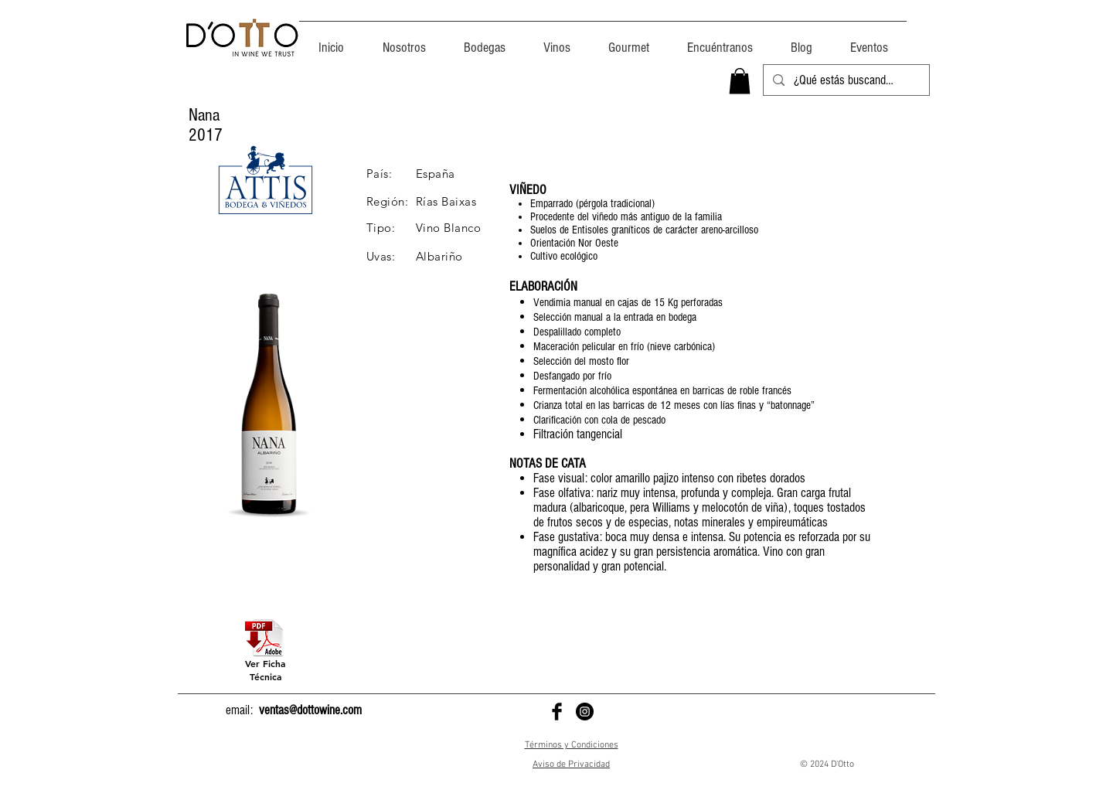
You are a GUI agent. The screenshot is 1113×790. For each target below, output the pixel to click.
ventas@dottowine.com (310, 710)
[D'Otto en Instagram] (585, 711)
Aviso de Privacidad (571, 764)
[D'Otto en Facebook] (557, 711)
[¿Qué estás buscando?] (845, 80)
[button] (740, 81)
